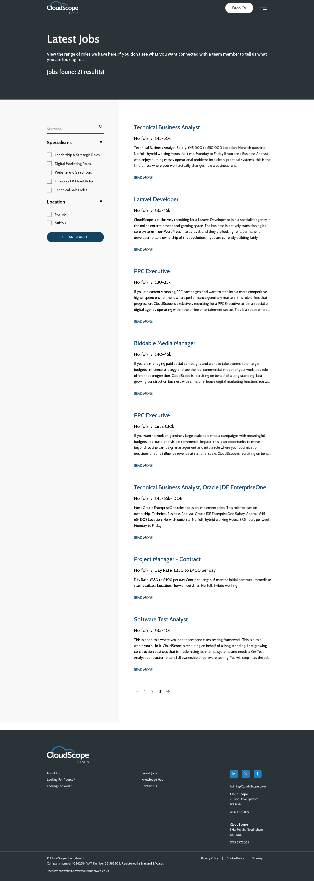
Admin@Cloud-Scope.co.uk (248, 786)
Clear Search (75, 237)
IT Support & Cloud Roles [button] (74, 181)
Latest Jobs (149, 773)
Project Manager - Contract (169, 566)
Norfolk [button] (60, 214)
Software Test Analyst (162, 626)
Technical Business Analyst (168, 127)
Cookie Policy (235, 858)
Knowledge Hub (152, 779)
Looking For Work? (59, 786)
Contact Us (149, 786)
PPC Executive (152, 271)
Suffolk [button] (60, 223)
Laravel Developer (157, 199)
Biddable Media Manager (166, 343)
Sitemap (257, 858)
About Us (53, 773)
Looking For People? (61, 779)
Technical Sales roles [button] (71, 190)
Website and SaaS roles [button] (73, 172)
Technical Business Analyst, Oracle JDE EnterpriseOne (183, 490)
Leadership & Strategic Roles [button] (77, 155)
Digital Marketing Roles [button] (73, 164)
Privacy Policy (209, 858)
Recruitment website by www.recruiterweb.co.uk (79, 871)
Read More (143, 177)
